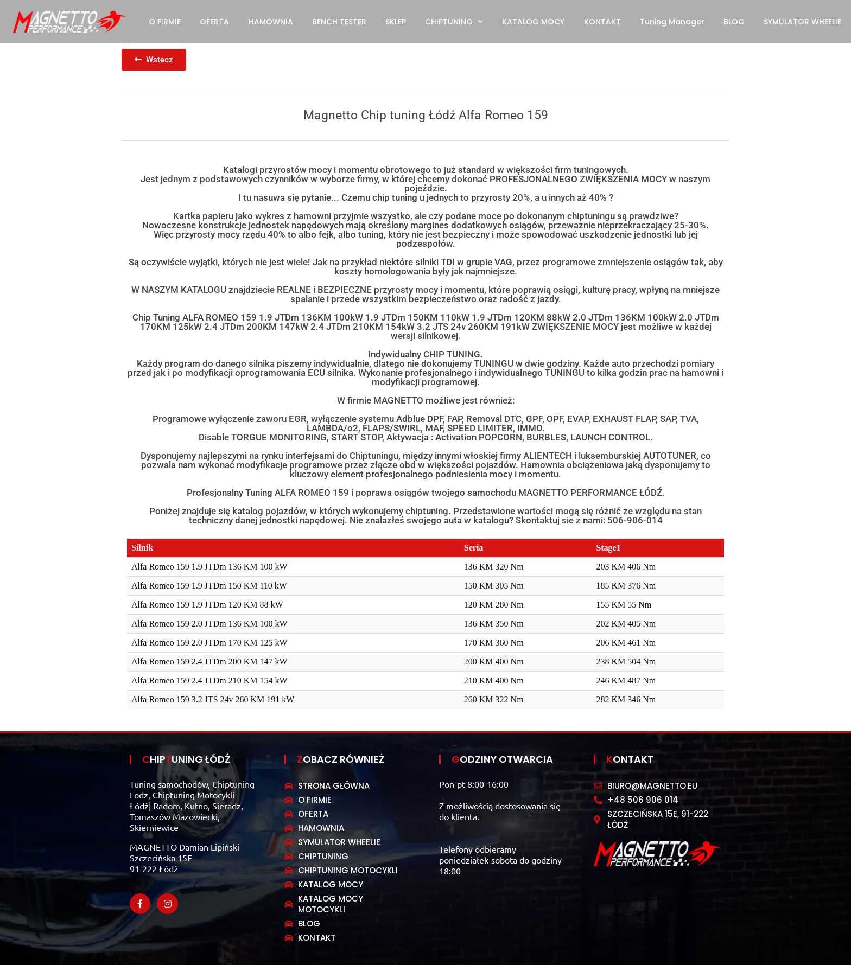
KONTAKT (602, 21)
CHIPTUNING (454, 22)
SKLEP (395, 21)
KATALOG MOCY (533, 21)
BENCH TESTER (339, 21)
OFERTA (214, 21)
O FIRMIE (165, 21)
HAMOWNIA (271, 21)
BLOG (734, 21)
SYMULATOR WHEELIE (802, 21)
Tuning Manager (672, 21)
